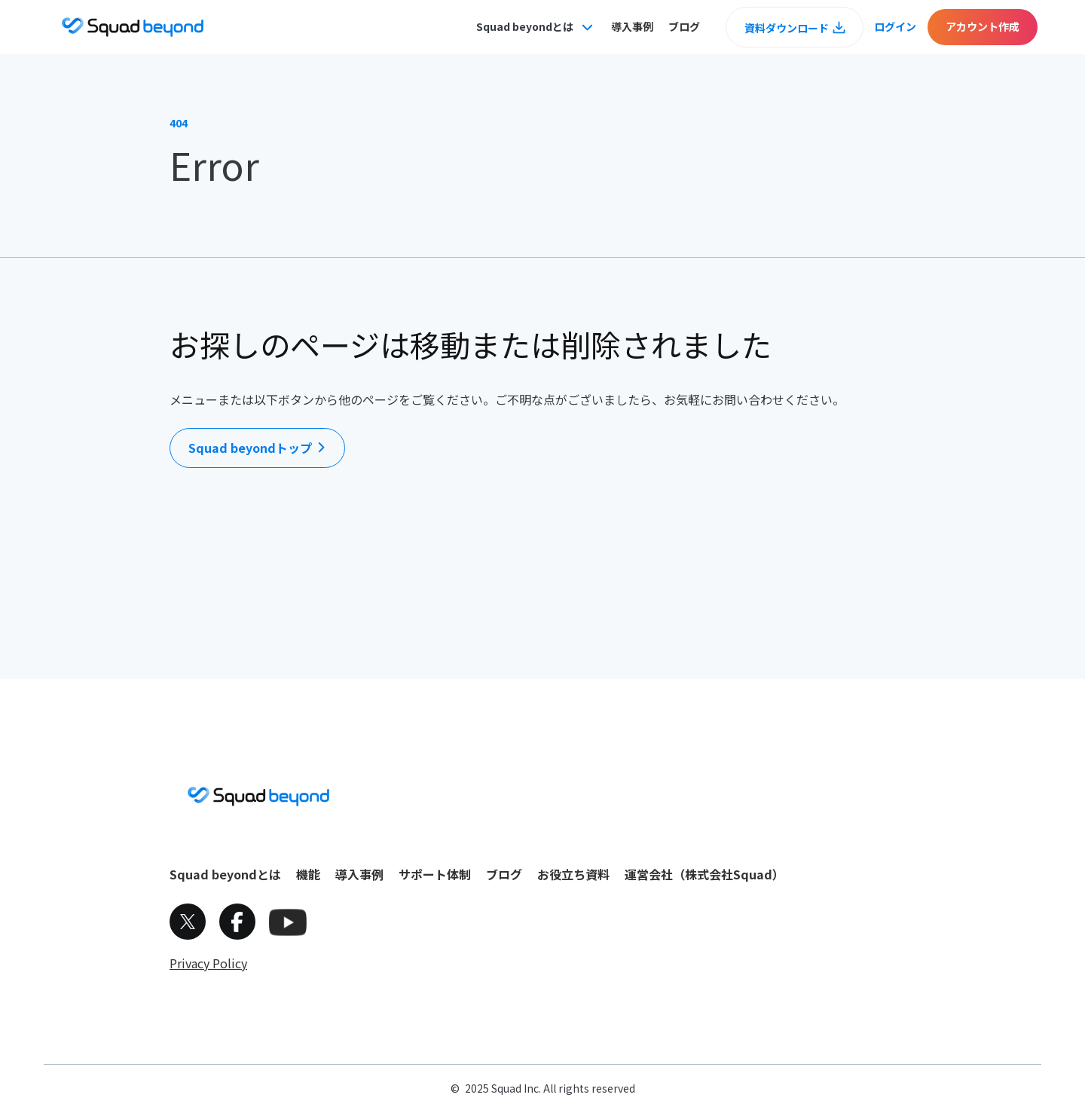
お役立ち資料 (573, 874)
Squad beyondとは (225, 874)
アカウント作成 (982, 26)
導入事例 (632, 26)
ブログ (684, 26)
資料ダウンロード (786, 27)
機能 (308, 874)
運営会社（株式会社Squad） (704, 874)
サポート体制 (435, 874)
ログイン (895, 26)
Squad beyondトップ (250, 448)
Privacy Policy (208, 963)
